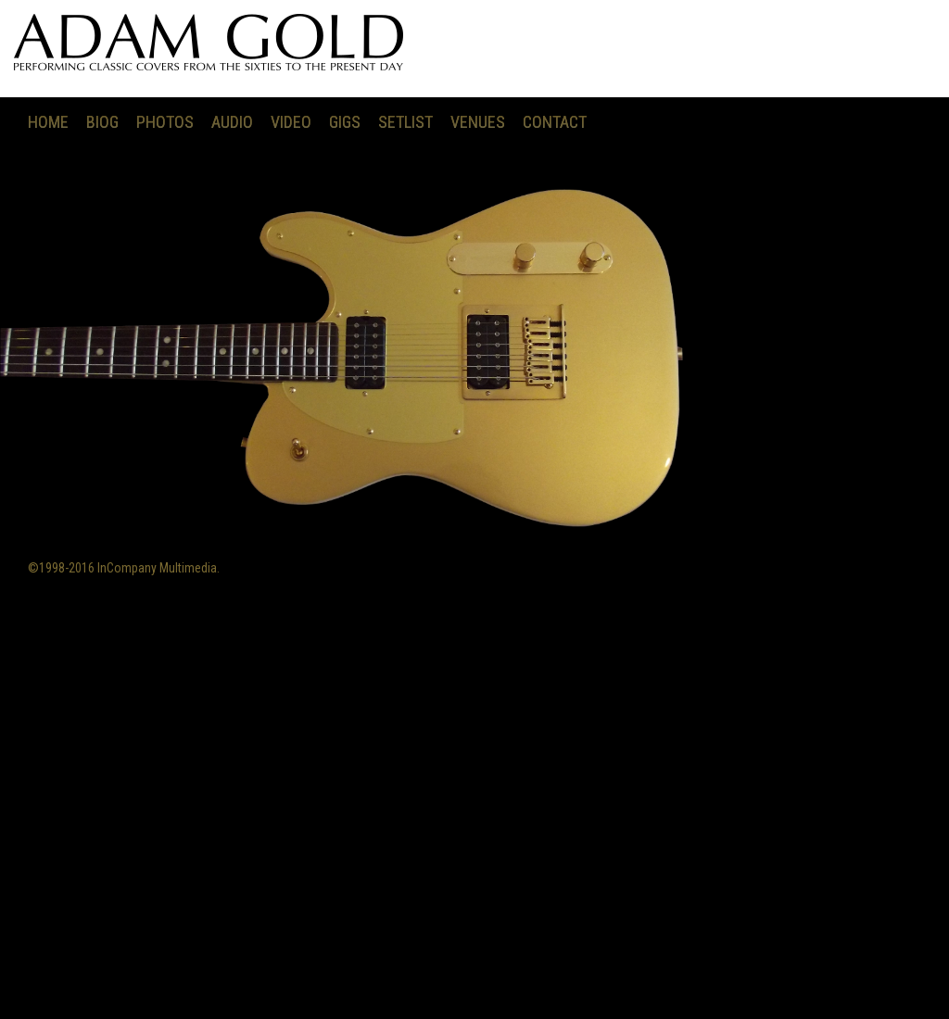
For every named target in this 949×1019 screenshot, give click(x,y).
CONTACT (555, 122)
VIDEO (291, 122)
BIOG (102, 122)
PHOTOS (165, 122)
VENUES (477, 122)
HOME (48, 122)
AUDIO (232, 122)
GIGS (345, 122)
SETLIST (405, 122)
